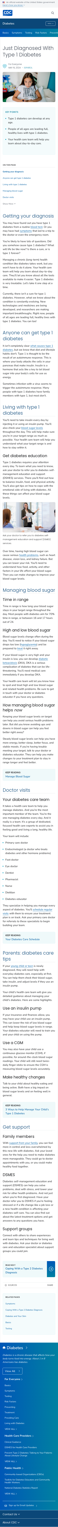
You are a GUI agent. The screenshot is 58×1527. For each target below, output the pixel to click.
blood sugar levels (32, 428)
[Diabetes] (29, 1348)
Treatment (9, 1412)
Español (28, 67)
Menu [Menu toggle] (51, 23)
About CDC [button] (11, 1523)
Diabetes (8, 23)
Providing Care (12, 1417)
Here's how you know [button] (14, 5)
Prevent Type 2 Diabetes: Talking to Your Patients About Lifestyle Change (28, 1454)
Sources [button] (12, 1285)
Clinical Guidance (13, 1442)
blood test (36, 227)
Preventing (10, 1407)
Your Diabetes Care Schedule (22, 939)
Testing (28, 32)
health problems (28, 555)
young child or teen (22, 966)
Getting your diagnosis (13, 171)
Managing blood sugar (13, 191)
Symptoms (17, 32)
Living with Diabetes (14, 1423)
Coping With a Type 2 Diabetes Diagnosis (23, 1310)
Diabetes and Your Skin (15, 1316)
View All (10, 1371)
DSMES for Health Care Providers (21, 1447)
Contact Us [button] (11, 1514)
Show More (8, 203)
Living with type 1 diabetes (15, 184)
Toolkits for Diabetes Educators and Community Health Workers (27, 1481)
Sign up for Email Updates (21, 1505)
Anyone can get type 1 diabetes (17, 178)
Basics (6, 32)
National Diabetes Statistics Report (21, 1487)
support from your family (23, 1143)
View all (11, 1429)
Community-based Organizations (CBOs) (24, 1474)
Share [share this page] (50, 1285)
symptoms (26, 231)
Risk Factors (41, 32)
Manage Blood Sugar (17, 776)
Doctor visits (8, 197)
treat (20, 648)
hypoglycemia (29, 644)
